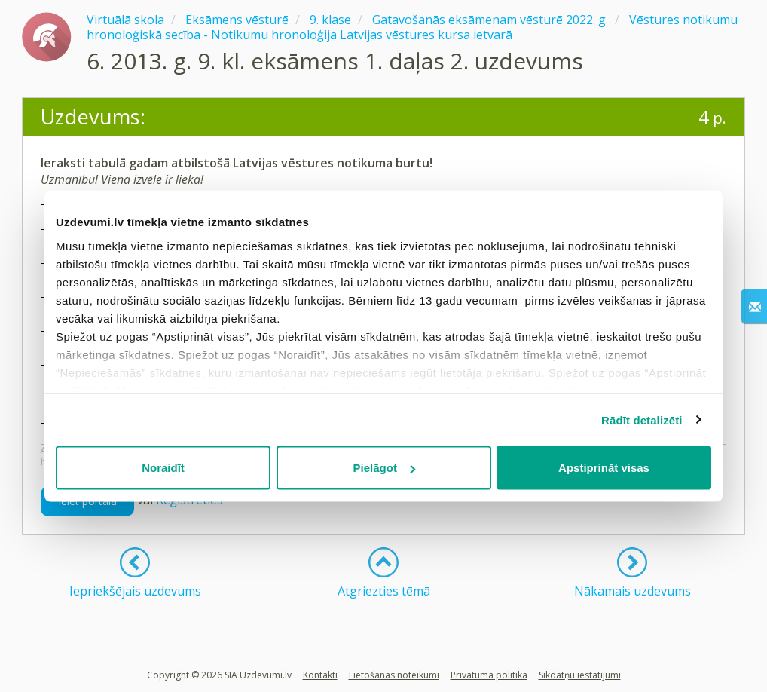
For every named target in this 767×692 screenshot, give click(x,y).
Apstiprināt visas (603, 467)
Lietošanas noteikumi (394, 675)
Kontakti (320, 675)
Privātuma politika (489, 675)
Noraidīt (163, 467)
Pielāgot (384, 467)
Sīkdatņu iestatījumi (580, 675)
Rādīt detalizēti (641, 419)
